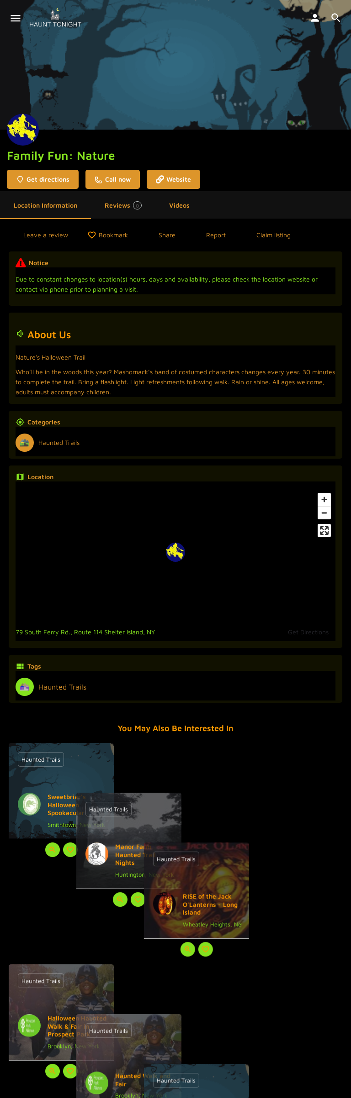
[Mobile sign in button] (315, 18)
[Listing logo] (23, 130)
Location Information (45, 205)
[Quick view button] (52, 849)
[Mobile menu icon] (15, 18)
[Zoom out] (324, 512)
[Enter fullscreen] (324, 530)
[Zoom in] (324, 499)
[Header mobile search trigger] (336, 18)
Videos (179, 205)
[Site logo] (56, 18)
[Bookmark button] (70, 849)
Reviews (123, 205)
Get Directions (308, 632)
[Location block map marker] (175, 552)
